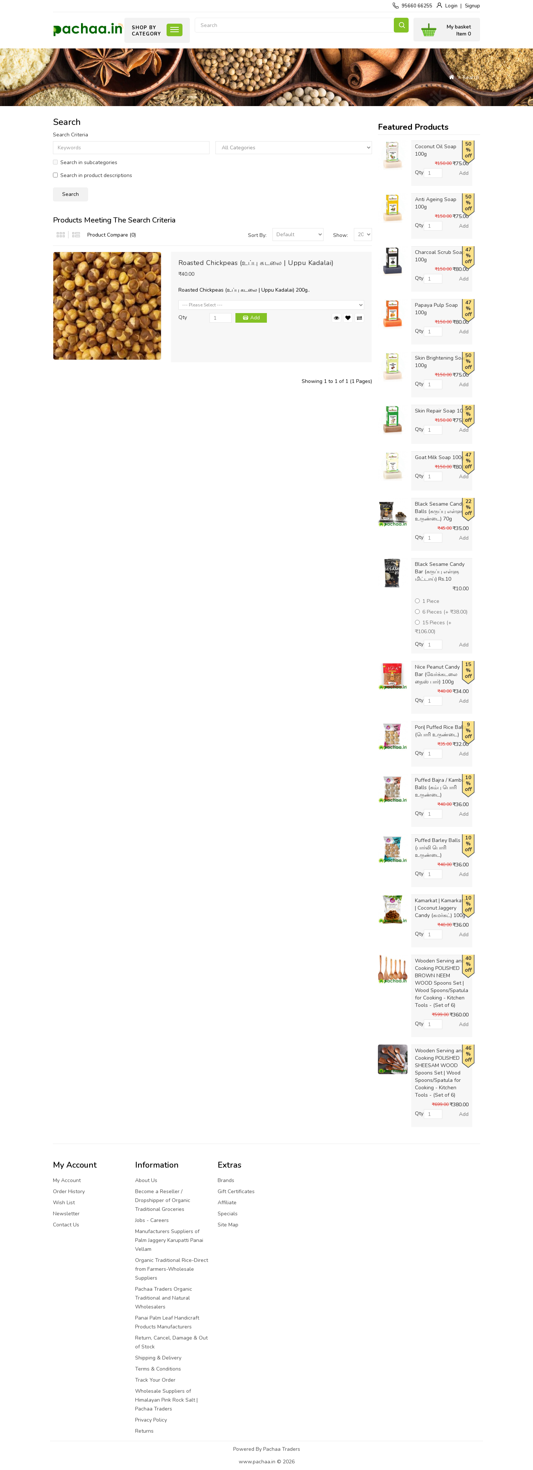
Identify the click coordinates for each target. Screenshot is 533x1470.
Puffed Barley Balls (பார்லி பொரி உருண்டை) (437, 848)
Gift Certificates (236, 1191)
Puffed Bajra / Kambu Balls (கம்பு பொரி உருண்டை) (440, 787)
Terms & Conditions (158, 1368)
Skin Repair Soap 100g (442, 410)
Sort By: (257, 235)
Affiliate (227, 1202)
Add (255, 317)
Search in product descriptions (92, 175)
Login (451, 6)
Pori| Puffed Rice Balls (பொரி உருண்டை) (441, 731)
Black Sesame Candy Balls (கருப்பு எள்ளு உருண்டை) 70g (440, 511)
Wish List (64, 1202)
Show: (340, 235)
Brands (226, 1180)
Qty (182, 317)
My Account (67, 1180)
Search (401, 25)
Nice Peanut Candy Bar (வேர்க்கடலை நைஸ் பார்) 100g (437, 674)
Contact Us (66, 1224)
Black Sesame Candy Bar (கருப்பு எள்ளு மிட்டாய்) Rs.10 (440, 572)
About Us (146, 1180)
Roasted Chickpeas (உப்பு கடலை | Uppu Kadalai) (256, 262)
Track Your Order (155, 1380)
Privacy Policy (151, 1419)
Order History (69, 1191)
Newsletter (66, 1213)
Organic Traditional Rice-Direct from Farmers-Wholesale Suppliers (171, 1269)
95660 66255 (417, 6)
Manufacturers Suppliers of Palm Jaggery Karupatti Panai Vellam (169, 1240)
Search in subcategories (85, 162)
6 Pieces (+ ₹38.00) (441, 611)
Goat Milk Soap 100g (439, 457)
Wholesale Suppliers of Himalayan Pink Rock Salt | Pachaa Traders (166, 1400)
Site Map (228, 1224)
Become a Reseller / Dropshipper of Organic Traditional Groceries (162, 1200)
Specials (228, 1213)
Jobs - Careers (152, 1220)
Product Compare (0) (111, 234)
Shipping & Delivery (158, 1357)
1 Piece (427, 601)
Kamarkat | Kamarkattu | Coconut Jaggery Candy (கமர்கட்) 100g (441, 908)
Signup (472, 6)
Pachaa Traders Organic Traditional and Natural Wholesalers (163, 1298)
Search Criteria (70, 134)
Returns (144, 1431)
